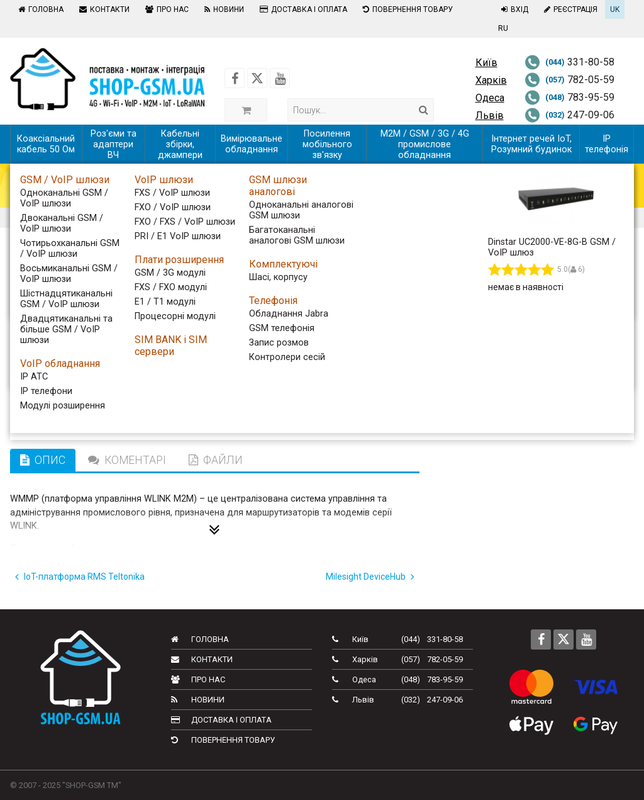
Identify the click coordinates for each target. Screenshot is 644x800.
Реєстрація (569, 9)
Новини (222, 9)
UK (614, 9)
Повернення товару (406, 9)
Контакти (103, 9)
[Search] (423, 110)
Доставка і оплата (302, 9)
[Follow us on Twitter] (257, 78)
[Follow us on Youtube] (280, 78)
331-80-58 (569, 62)
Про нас (165, 9)
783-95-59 (569, 97)
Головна (39, 9)
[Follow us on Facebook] (235, 78)
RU (503, 28)
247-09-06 (569, 115)
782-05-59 (569, 79)
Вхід (513, 9)
